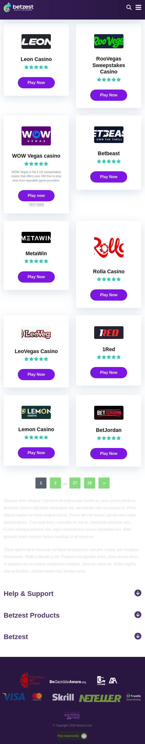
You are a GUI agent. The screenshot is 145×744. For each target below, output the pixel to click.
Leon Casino (36, 59)
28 (89, 483)
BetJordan (109, 430)
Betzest (72, 637)
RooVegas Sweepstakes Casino (108, 65)
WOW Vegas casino (36, 156)
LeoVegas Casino (36, 351)
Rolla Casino (108, 272)
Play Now (36, 83)
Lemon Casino (36, 430)
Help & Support (72, 594)
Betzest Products (72, 615)
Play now (36, 196)
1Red (108, 349)
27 (75, 483)
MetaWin (36, 253)
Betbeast (109, 153)
